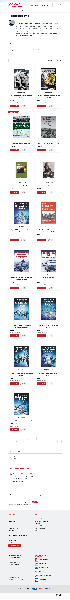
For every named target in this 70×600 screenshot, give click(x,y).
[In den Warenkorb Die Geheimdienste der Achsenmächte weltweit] (14, 106)
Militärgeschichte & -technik (25, 10)
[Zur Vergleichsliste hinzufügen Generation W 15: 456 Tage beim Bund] (24, 192)
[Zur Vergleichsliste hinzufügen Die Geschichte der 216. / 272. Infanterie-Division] (24, 383)
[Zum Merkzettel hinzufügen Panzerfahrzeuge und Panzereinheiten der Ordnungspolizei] (21, 288)
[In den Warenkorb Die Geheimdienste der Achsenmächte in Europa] (41, 106)
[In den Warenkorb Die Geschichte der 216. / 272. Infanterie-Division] (14, 383)
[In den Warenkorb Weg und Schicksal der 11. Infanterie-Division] (14, 240)
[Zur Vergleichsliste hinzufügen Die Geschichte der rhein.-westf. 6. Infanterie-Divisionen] (24, 335)
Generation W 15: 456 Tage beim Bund (21, 186)
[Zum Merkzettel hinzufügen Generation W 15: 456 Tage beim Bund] (21, 192)
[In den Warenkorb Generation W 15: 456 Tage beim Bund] (14, 192)
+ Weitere (26, 139)
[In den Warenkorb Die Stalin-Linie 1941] (41, 288)
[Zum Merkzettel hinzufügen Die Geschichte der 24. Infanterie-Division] (48, 335)
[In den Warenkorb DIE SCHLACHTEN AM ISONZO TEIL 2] (41, 150)
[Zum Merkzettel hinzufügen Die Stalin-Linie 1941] (48, 288)
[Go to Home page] (15, 5)
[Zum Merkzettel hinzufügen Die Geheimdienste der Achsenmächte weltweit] (21, 106)
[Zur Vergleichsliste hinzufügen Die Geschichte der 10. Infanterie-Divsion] (24, 429)
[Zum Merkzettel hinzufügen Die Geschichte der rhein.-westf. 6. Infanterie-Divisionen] (21, 335)
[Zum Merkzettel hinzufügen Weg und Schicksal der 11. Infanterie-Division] (21, 240)
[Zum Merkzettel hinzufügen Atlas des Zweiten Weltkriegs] (21, 150)
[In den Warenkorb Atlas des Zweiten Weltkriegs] (14, 150)
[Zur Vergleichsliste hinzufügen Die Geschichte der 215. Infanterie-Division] (51, 383)
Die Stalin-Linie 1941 (49, 277)
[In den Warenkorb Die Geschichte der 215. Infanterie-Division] (41, 383)
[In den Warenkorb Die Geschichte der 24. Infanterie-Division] (41, 335)
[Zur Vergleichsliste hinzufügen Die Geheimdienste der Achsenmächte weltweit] (24, 106)
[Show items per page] (59, 441)
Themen (16, 10)
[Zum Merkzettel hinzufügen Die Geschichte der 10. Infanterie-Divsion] (21, 429)
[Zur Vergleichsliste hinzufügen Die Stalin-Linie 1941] (51, 288)
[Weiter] (41, 438)
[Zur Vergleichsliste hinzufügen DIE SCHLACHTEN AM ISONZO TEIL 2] (51, 150)
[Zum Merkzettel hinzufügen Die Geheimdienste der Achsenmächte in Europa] (48, 106)
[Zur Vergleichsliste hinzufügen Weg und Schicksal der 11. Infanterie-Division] (24, 240)
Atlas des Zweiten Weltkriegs (21, 143)
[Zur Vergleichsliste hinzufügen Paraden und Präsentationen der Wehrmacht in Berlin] (51, 240)
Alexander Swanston (18, 139)
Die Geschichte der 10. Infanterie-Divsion (21, 421)
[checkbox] (10, 60)
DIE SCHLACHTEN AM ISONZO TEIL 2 (48, 143)
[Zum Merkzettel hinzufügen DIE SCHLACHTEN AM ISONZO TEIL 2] (48, 150)
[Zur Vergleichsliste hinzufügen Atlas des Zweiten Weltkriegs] (24, 150)
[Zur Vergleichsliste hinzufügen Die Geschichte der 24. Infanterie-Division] (51, 335)
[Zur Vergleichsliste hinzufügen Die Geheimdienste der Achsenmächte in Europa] (51, 106)
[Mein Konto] (45, 5)
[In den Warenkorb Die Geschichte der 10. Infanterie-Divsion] (14, 429)
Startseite (10, 10)
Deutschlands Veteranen (49, 186)
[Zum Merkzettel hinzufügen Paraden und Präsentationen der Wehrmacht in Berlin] (48, 240)
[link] (29, 438)
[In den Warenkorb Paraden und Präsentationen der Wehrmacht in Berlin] (41, 240)
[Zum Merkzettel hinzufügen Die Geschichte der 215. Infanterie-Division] (48, 383)
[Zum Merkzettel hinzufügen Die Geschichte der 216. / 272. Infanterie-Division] (21, 383)
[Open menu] (28, 5)
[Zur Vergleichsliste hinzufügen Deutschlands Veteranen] (51, 192)
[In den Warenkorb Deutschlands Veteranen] (41, 192)
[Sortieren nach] (52, 60)
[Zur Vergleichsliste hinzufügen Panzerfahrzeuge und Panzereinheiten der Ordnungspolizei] (24, 288)
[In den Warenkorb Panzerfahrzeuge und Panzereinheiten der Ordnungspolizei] (14, 288)
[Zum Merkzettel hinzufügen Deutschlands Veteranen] (48, 192)
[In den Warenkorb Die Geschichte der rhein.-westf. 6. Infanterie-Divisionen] (14, 335)
